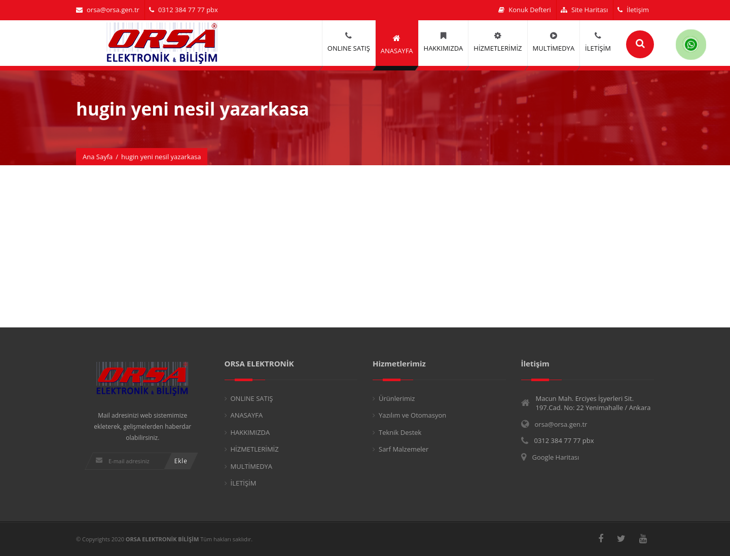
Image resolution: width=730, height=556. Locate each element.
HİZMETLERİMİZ (255, 449)
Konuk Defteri (524, 9)
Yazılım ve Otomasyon (412, 415)
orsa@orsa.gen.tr (107, 9)
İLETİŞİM (244, 483)
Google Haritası (555, 457)
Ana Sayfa (98, 156)
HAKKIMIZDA (250, 432)
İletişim (633, 9)
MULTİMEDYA (252, 466)
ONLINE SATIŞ (252, 398)
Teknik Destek (400, 432)
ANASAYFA (247, 415)
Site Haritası (584, 9)
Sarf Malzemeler (403, 449)
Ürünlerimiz (397, 398)
